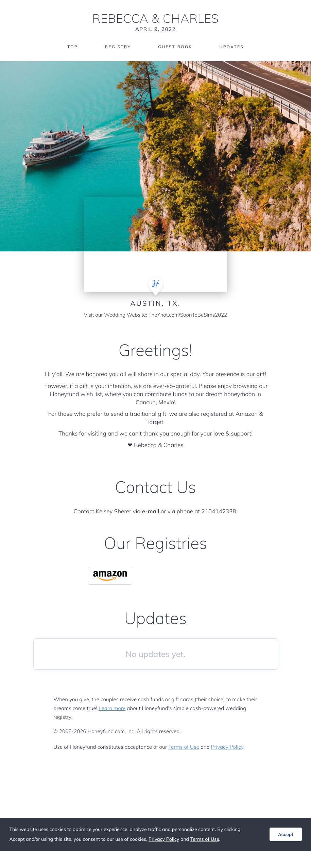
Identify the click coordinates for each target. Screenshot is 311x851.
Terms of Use (183, 747)
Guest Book (175, 46)
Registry (118, 46)
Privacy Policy (227, 747)
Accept (285, 834)
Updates (232, 46)
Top (72, 46)
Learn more (112, 708)
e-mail (150, 511)
